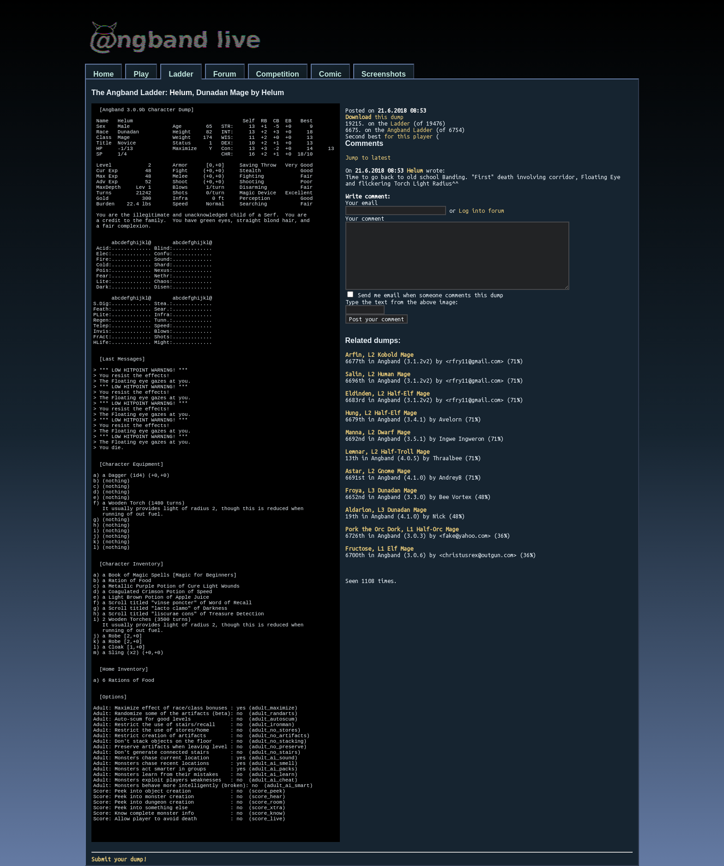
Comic (330, 74)
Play (141, 74)
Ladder (181, 74)
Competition (277, 74)
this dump (374, 117)
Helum (415, 170)
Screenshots (384, 74)
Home (103, 74)
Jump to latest (368, 157)
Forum (224, 74)
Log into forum (481, 210)
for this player (408, 136)
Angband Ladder (410, 129)
